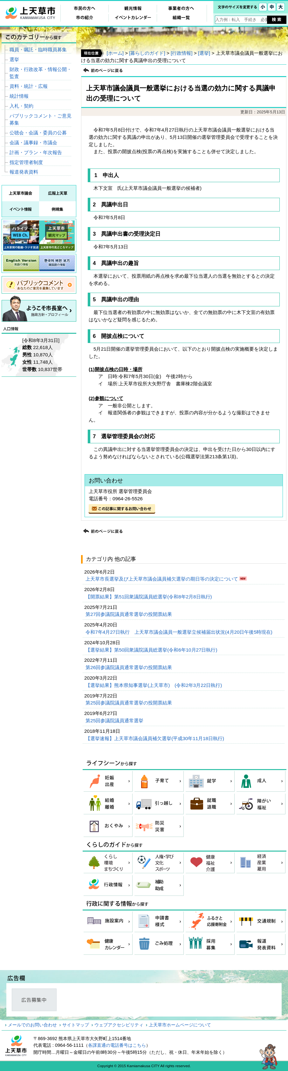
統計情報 (19, 96)
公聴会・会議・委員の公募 (38, 132)
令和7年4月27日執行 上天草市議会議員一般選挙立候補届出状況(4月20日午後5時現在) (180, 632)
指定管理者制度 (26, 162)
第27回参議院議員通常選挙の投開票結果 (129, 614)
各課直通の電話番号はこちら (117, 1045)
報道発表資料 (24, 172)
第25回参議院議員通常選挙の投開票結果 (129, 702)
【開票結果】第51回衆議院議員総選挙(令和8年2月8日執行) (149, 596)
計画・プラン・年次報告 (36, 152)
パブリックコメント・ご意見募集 (41, 119)
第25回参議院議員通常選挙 (115, 720)
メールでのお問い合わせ (32, 1024)
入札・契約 (21, 106)
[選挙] (204, 53)
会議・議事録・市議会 (33, 142)
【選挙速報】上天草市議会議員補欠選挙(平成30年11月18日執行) (155, 738)
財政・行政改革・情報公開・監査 (41, 73)
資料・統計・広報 (29, 86)
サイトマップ (75, 1024)
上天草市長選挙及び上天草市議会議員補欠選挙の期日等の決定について (162, 579)
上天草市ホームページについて (180, 1024)
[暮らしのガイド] (147, 53)
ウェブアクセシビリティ (118, 1024)
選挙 (14, 59)
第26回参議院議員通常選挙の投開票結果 (129, 667)
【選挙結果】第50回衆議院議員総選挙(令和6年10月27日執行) (152, 650)
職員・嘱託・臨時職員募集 (38, 49)
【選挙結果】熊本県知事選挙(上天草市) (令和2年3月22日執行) (154, 685)
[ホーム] (114, 53)
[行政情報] (181, 53)
